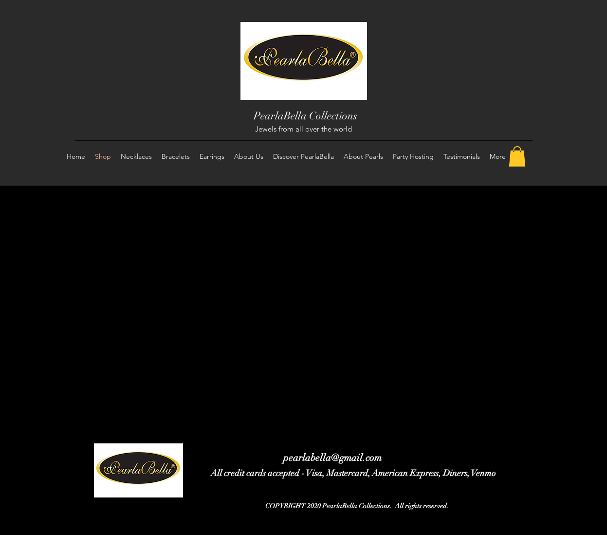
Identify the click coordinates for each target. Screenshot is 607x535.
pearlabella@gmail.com (332, 458)
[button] (517, 156)
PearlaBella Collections (305, 115)
